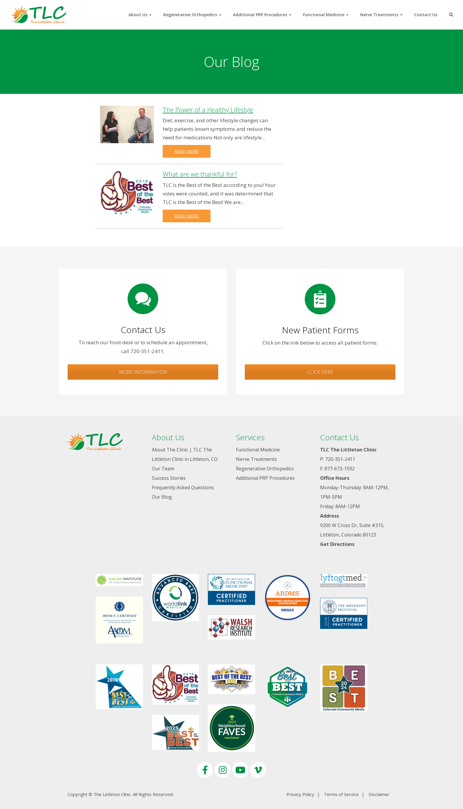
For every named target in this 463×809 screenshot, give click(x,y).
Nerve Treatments (381, 14)
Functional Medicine (325, 14)
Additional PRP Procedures (262, 14)
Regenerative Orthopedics (192, 14)
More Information (143, 372)
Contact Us (425, 14)
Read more (187, 151)
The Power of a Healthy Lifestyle (208, 109)
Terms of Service (341, 794)
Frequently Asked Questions (183, 487)
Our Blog (162, 497)
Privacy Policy (300, 794)
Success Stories (169, 478)
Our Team (163, 468)
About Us (139, 14)
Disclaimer (379, 794)
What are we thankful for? (200, 173)
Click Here (320, 372)
